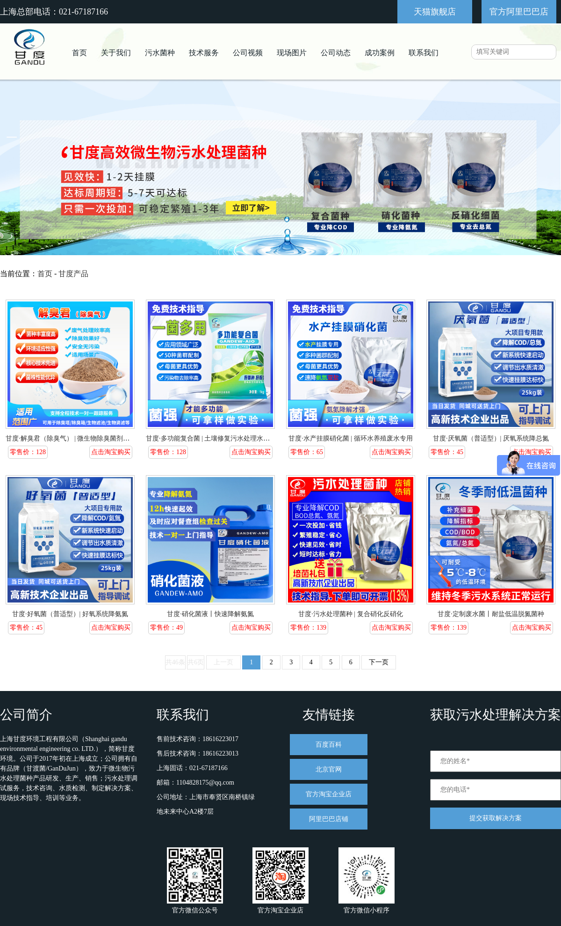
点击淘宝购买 (110, 452)
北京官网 (329, 769)
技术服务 (204, 53)
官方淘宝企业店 (329, 794)
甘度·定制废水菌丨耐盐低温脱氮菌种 (491, 613)
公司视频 (248, 53)
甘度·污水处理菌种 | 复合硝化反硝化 (350, 613)
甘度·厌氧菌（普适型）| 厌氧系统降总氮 (491, 438)
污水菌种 (160, 53)
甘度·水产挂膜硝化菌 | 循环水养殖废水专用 (350, 438)
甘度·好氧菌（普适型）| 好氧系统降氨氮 (70, 613)
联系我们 (424, 53)
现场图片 (292, 53)
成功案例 (380, 53)
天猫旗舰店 (435, 11)
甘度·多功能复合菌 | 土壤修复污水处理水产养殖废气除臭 (227, 438)
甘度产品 (73, 274)
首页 (79, 53)
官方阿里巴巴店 (518, 11)
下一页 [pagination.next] (378, 662)
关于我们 (116, 53)
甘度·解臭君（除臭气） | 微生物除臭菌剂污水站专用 (81, 438)
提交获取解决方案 (495, 818)
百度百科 (329, 744)
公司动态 (336, 53)
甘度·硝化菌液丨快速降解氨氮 (210, 613)
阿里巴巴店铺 (328, 819)
